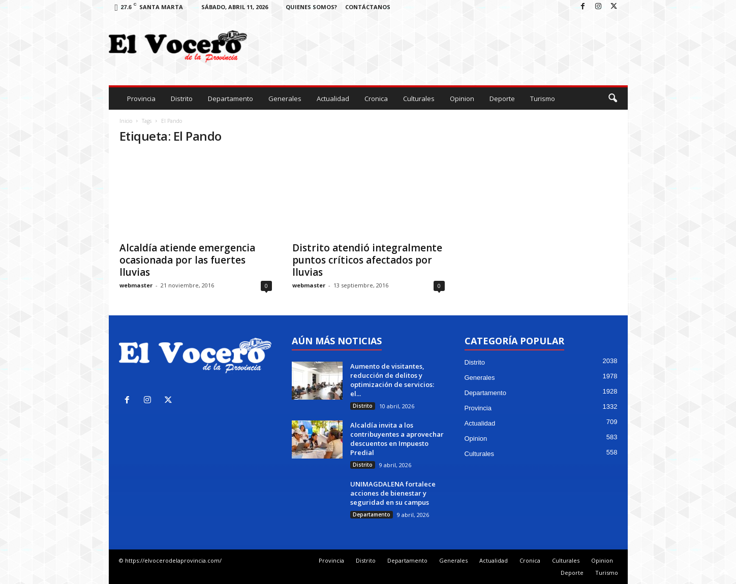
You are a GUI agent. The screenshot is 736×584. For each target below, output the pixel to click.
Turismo (542, 98)
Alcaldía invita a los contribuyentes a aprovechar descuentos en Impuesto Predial (397, 438)
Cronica (376, 98)
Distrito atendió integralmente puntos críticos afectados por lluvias (367, 260)
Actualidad (333, 98)
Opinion (462, 98)
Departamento (230, 98)
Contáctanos (367, 7)
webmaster (135, 285)
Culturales (419, 98)
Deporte (502, 98)
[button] (612, 98)
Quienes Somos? (311, 7)
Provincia (141, 98)
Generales (284, 98)
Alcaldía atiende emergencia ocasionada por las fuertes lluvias (187, 260)
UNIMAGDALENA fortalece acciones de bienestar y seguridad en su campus (393, 493)
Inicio (125, 120)
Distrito (182, 98)
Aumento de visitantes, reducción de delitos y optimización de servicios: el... (392, 380)
